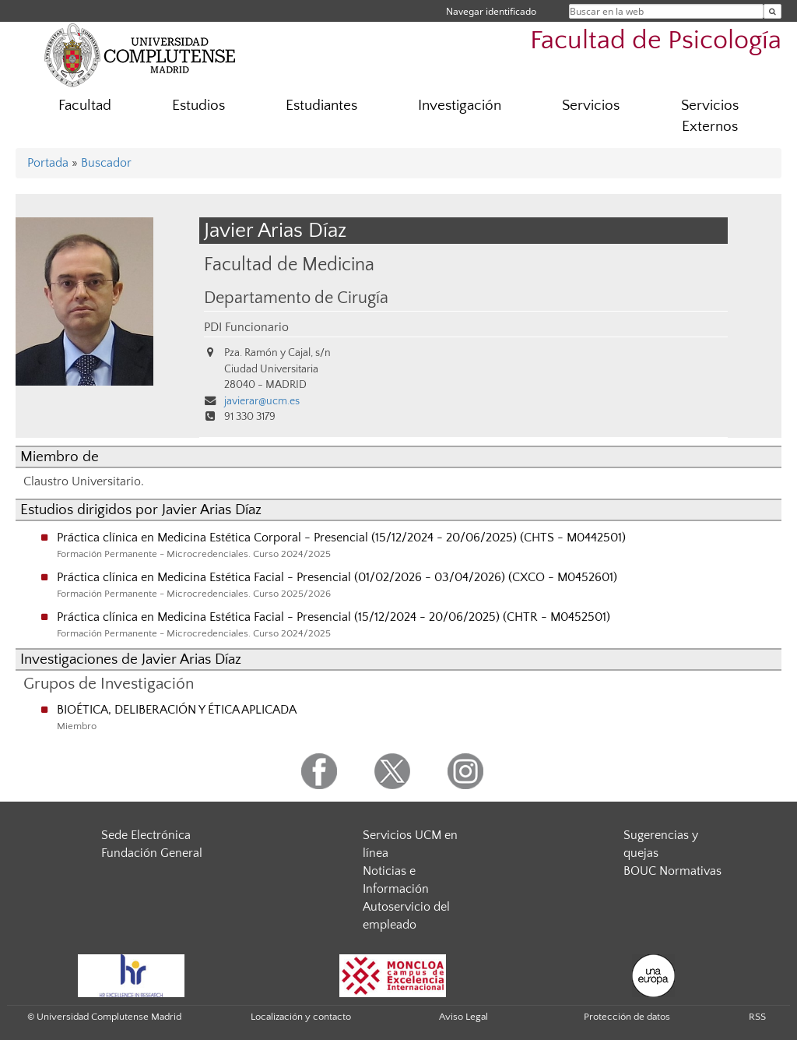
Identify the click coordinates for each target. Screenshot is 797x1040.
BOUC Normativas (672, 871)
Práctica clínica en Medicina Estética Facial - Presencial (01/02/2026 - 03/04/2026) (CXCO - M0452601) (337, 577)
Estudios (198, 105)
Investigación (459, 105)
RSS (757, 1016)
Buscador (106, 163)
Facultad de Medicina (289, 264)
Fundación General (151, 853)
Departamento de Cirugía (296, 298)
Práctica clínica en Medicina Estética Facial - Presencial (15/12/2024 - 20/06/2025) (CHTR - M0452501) (333, 617)
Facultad (84, 105)
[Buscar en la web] (772, 11)
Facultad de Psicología (655, 40)
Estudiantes (321, 105)
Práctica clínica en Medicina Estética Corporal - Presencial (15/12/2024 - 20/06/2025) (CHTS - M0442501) (341, 538)
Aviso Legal (463, 1016)
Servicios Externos (710, 116)
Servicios (591, 105)
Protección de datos (627, 1016)
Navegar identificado (491, 11)
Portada (47, 163)
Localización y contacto (301, 1016)
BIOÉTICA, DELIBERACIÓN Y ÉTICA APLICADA (177, 710)
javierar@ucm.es (262, 401)
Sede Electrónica (146, 835)
